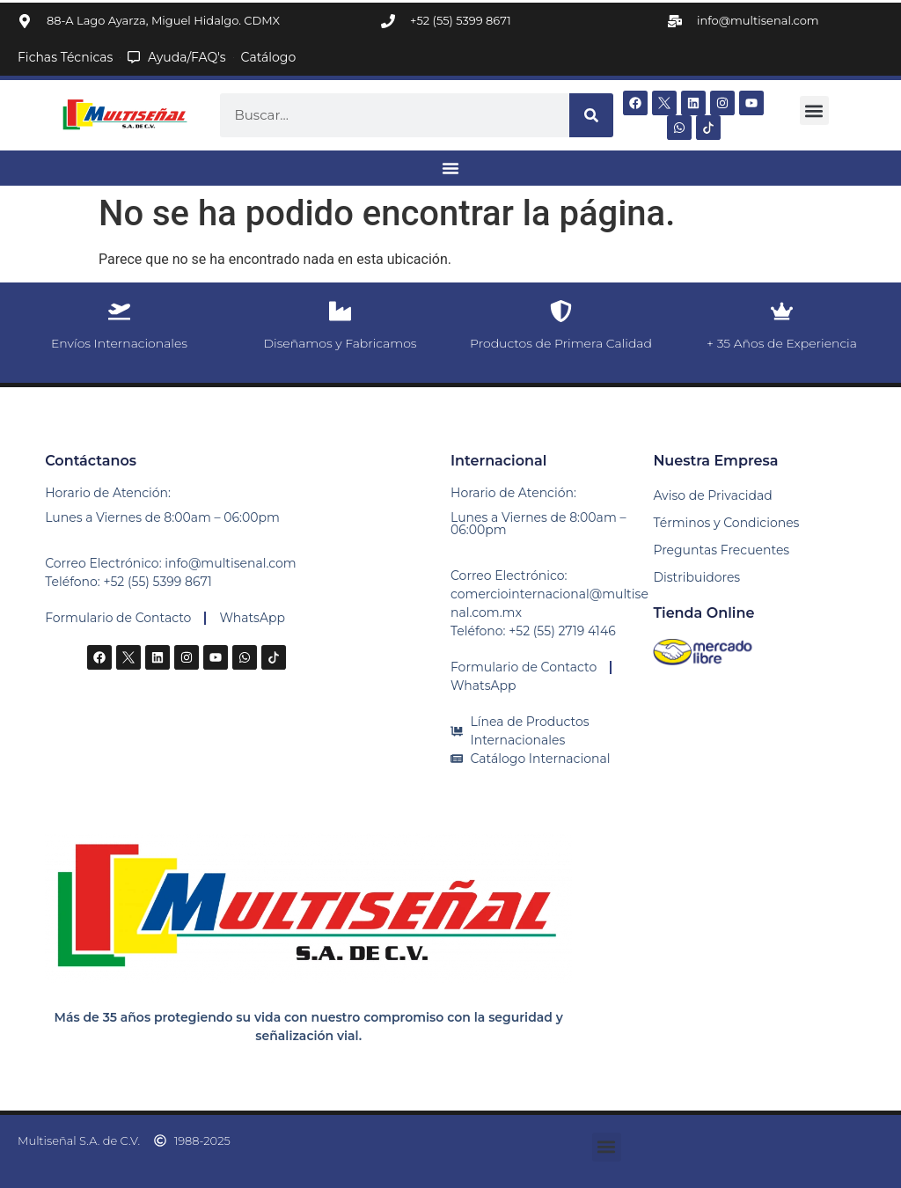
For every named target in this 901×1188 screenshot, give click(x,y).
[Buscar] (591, 115)
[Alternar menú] (450, 168)
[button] (814, 110)
